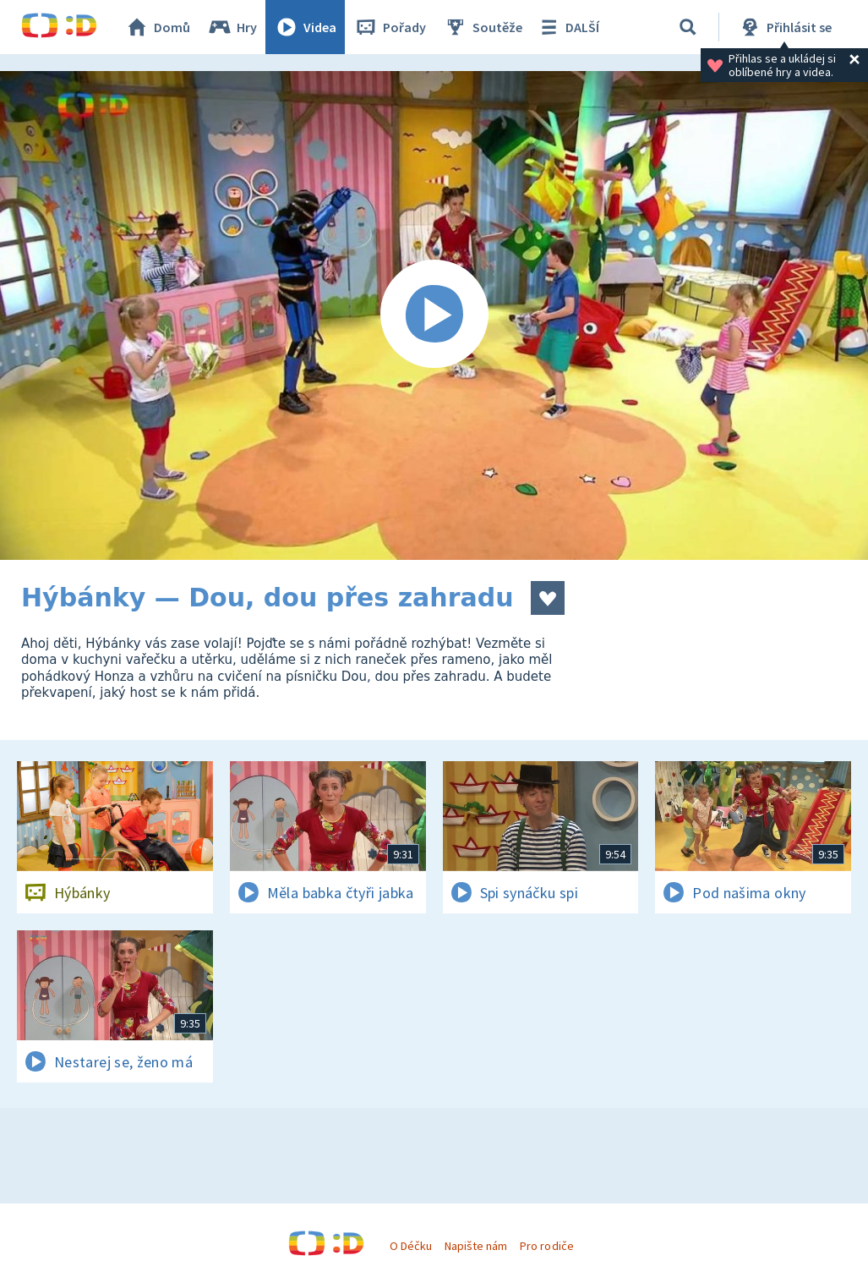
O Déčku (411, 1245)
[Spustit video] (434, 315)
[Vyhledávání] (688, 27)
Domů (157, 27)
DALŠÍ (567, 27)
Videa (305, 27)
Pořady (389, 27)
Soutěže (482, 27)
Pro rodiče (546, 1245)
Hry (232, 27)
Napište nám (476, 1245)
